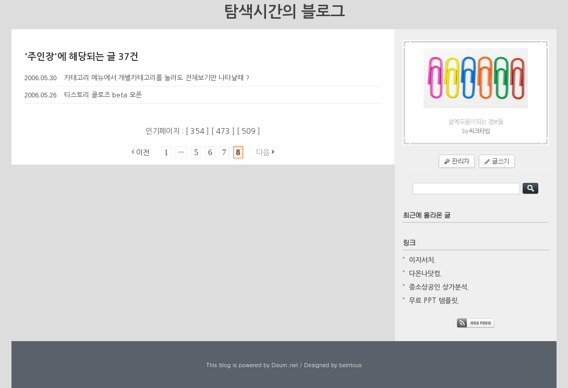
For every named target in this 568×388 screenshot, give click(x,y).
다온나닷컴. (425, 273)
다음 (263, 152)
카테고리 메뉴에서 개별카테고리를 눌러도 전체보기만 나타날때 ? (156, 77)
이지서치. (422, 260)
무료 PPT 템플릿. (434, 300)
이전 (143, 152)
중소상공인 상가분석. (439, 287)
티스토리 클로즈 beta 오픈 (103, 95)
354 (198, 131)
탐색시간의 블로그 (284, 11)
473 (224, 131)
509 (249, 131)
